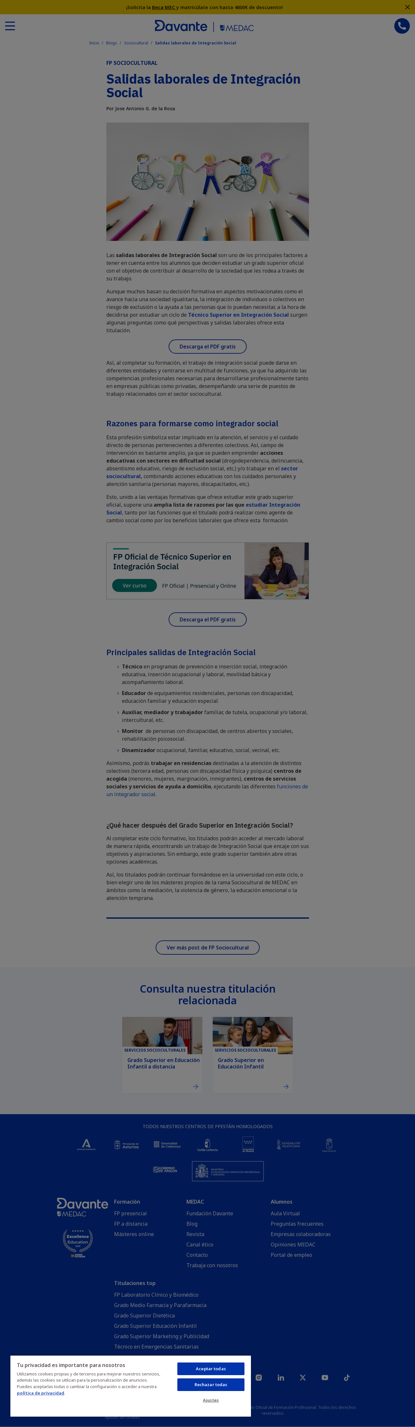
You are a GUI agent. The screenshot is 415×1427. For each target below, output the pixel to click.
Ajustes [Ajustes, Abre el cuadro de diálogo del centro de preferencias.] (211, 1400)
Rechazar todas (211, 1384)
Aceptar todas (211, 1369)
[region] (130, 1386)
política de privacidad (40, 1393)
